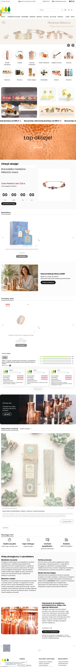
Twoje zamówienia (63, 662)
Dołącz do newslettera (50, 632)
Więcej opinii (38, 389)
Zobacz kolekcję (48, 282)
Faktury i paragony (44, 663)
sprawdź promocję (9, 204)
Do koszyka (22, 256)
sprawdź (38, 147)
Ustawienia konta (63, 663)
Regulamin (60, 635)
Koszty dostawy (43, 665)
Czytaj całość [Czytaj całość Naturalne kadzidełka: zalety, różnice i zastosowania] (66, 521)
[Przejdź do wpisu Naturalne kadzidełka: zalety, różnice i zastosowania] (38, 469)
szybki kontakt (28, 546)
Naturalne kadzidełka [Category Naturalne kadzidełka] (9, 508)
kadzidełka (5, 527)
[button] (65, 10)
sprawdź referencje (47, 549)
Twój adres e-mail (47, 628)
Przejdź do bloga (25, 429)
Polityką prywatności (54, 638)
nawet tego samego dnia (9, 546)
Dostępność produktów (45, 662)
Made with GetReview (21, 665)
